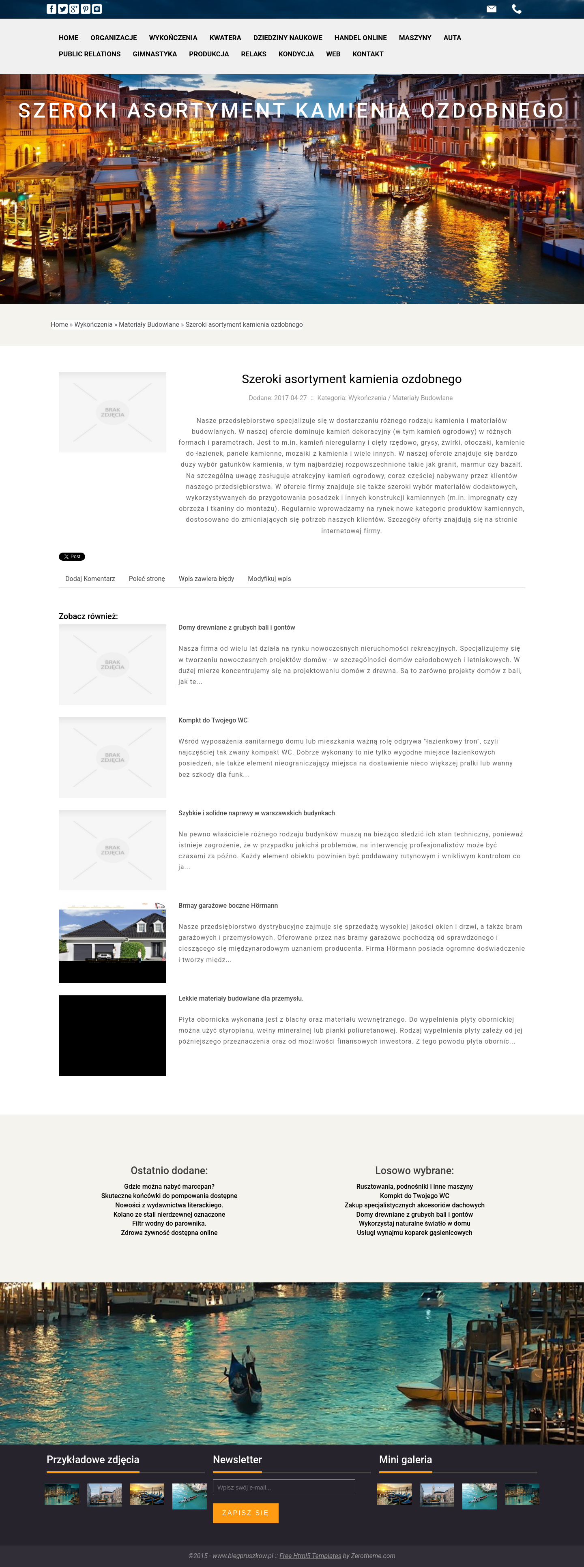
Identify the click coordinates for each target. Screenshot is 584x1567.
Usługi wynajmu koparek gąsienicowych (414, 1233)
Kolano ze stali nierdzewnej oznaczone (169, 1214)
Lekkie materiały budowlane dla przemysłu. (241, 998)
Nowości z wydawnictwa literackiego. (169, 1205)
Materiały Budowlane (149, 324)
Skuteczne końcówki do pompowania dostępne (169, 1196)
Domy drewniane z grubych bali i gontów (236, 627)
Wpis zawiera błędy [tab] (206, 579)
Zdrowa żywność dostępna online (169, 1233)
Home (59, 324)
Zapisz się (245, 1512)
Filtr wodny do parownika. (169, 1223)
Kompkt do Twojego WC (213, 720)
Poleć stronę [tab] (147, 579)
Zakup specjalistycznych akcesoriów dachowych (415, 1205)
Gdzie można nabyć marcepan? (169, 1186)
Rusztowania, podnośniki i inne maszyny (414, 1186)
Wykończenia (94, 324)
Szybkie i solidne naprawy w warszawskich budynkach (256, 813)
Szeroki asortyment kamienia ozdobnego (244, 324)
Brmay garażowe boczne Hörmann (228, 905)
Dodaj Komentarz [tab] (90, 579)
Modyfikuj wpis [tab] (269, 579)
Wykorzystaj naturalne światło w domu (414, 1223)
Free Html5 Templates (310, 1556)
